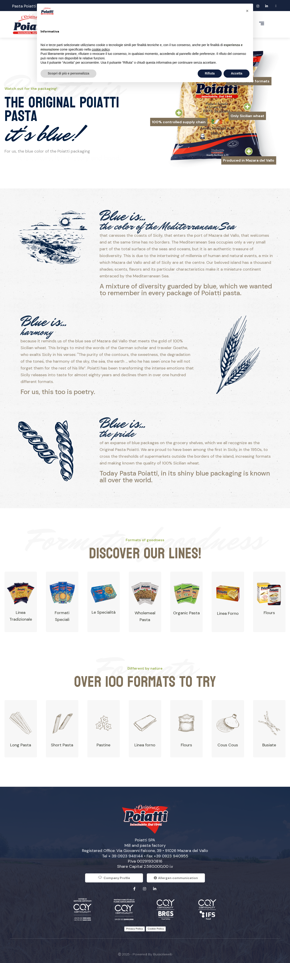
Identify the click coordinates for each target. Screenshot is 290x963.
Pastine (103, 745)
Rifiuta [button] (210, 73)
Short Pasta (62, 745)
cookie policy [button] (100, 49)
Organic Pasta (186, 613)
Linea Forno (228, 613)
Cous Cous (228, 745)
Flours (269, 612)
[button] (247, 10)
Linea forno (144, 745)
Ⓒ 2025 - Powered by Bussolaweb (145, 954)
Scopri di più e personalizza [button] (68, 73)
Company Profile (114, 877)
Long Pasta (20, 745)
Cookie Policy (156, 928)
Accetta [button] (236, 73)
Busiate (269, 745)
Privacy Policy (134, 928)
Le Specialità (104, 612)
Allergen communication (176, 878)
